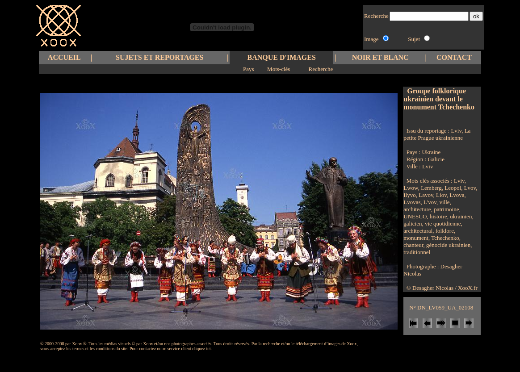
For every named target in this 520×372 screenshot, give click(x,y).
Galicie (436, 159)
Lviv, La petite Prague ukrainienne (436, 134)
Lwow (410, 187)
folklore (444, 230)
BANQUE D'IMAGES (281, 57)
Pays (248, 69)
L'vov (429, 202)
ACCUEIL (64, 57)
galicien (412, 223)
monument (415, 237)
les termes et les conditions (90, 348)
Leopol (452, 187)
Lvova (456, 195)
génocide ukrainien (448, 245)
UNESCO (415, 216)
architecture (417, 209)
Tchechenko (444, 237)
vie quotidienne (442, 223)
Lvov (469, 187)
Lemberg (430, 187)
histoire (437, 216)
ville (443, 202)
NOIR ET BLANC (380, 57)
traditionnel (416, 252)
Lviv (427, 166)
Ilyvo (409, 195)
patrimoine (445, 209)
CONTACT (454, 57)
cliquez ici (201, 348)
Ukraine (431, 152)
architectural (417, 230)
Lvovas (411, 202)
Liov (441, 195)
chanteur (413, 245)
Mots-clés (278, 69)
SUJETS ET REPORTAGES (159, 57)
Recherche (320, 69)
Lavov (425, 195)
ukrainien (460, 216)
